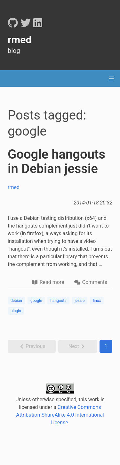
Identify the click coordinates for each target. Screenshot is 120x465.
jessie (80, 300)
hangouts (58, 300)
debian (16, 300)
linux (97, 300)
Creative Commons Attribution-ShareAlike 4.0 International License (60, 415)
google (36, 300)
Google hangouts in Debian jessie (56, 161)
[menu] (111, 78)
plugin (16, 311)
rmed (14, 187)
